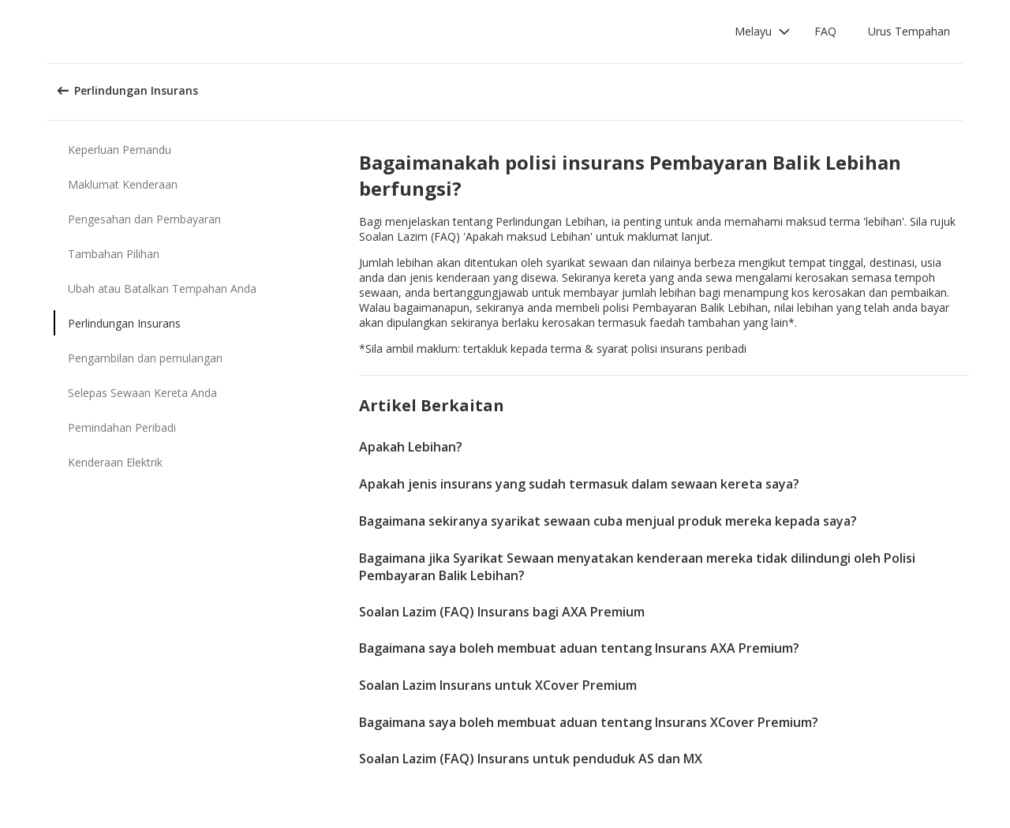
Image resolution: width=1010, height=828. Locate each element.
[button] (763, 31)
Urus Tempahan (909, 31)
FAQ (825, 31)
